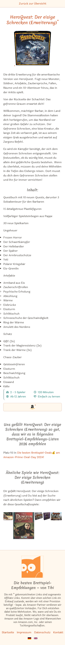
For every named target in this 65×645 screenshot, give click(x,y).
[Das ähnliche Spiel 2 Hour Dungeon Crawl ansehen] (23, 525)
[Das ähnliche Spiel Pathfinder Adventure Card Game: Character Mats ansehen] (8, 525)
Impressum (24, 632)
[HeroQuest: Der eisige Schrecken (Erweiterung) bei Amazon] (32, 50)
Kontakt (58, 632)
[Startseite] (32, 567)
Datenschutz (42, 632)
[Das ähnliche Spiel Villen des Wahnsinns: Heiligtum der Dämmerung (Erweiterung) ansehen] (46, 525)
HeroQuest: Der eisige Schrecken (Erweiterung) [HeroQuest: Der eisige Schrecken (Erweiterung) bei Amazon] (33, 19)
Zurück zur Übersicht (32, 3)
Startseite (8, 632)
